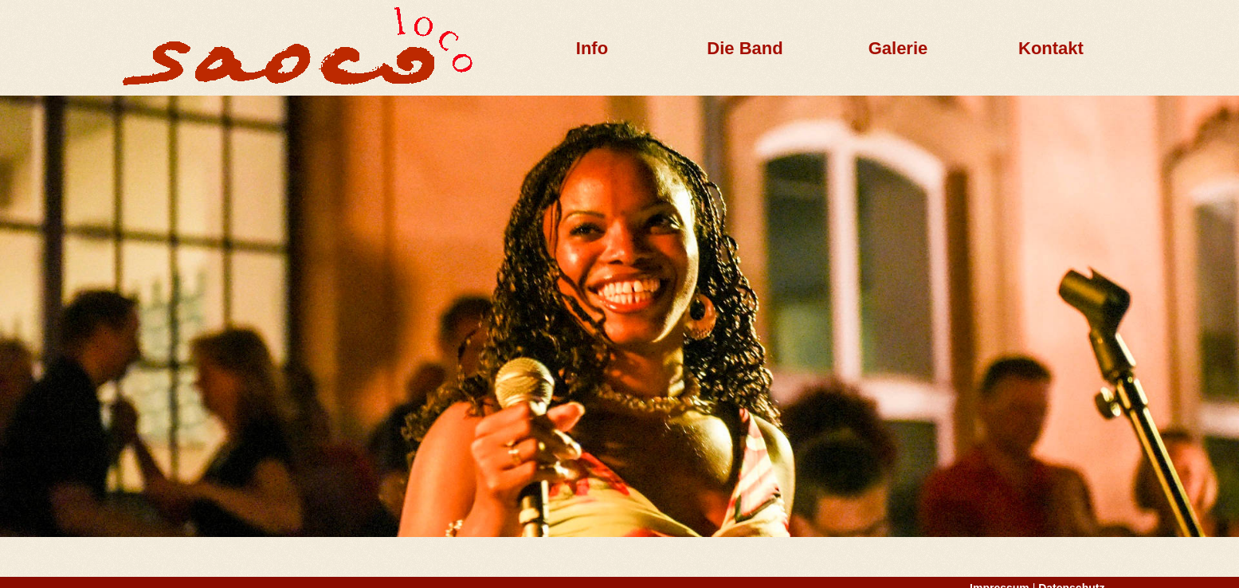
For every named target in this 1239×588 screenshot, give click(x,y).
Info (592, 48)
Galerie (898, 48)
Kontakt (1051, 48)
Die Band (744, 48)
